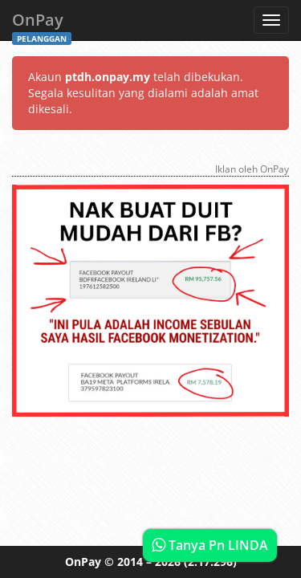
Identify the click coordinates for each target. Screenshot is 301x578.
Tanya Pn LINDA (210, 545)
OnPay (41, 24)
